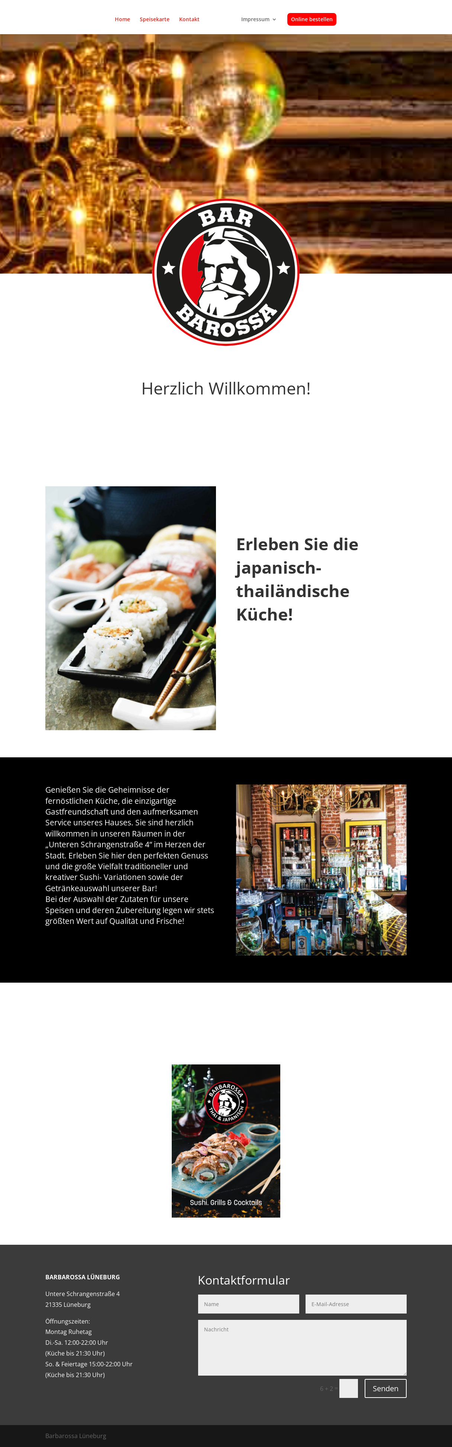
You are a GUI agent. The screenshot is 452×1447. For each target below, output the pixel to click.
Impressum (253, 20)
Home (125, 20)
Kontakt (192, 20)
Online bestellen (309, 20)
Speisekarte (157, 20)
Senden (385, 1388)
